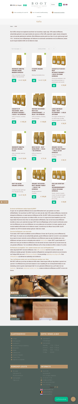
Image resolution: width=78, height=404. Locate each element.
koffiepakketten (14, 256)
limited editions (44, 240)
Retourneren (16, 348)
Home (11, 26)
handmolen (13, 268)
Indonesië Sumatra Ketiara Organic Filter (18, 149)
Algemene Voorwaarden (19, 359)
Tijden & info (16, 380)
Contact (15, 338)
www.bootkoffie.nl (47, 394)
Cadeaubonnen (16, 352)
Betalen (14, 350)
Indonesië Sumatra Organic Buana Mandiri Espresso (18, 70)
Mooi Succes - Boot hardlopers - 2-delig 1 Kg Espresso (38, 149)
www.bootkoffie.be (47, 392)
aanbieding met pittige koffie (54, 254)
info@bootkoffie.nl (47, 380)
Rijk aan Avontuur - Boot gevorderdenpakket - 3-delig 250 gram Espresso (59, 187)
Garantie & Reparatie (18, 355)
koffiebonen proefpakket (31, 254)
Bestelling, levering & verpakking (20, 345)
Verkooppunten (16, 341)
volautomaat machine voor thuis (31, 268)
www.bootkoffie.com (48, 389)
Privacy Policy (16, 357)
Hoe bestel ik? (16, 343)
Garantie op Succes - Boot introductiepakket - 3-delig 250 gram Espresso (59, 72)
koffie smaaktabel (41, 250)
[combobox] (53, 4)
